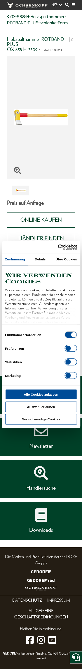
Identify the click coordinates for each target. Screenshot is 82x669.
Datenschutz (27, 600)
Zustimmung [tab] (15, 259)
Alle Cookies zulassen (41, 394)
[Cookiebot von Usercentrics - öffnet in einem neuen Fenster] (58, 247)
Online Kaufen (41, 219)
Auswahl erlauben (41, 407)
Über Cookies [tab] (66, 259)
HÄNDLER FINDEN (41, 238)
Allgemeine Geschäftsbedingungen (41, 614)
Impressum (58, 600)
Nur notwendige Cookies (41, 419)
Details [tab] (40, 259)
